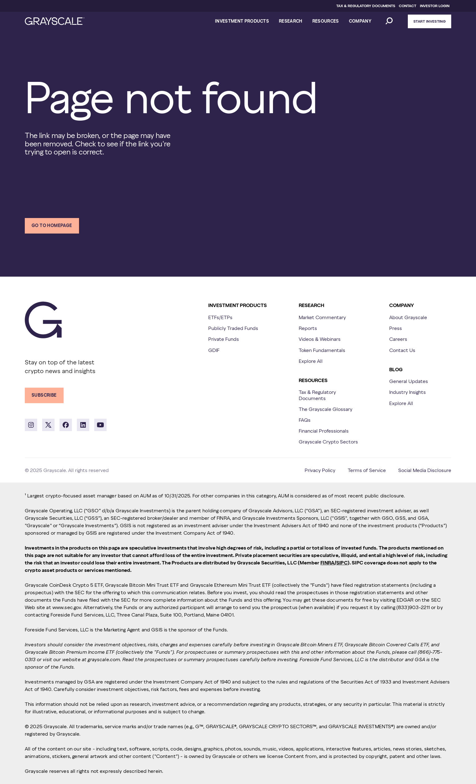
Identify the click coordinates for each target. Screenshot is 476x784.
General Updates (408, 381)
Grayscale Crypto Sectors (328, 441)
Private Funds (223, 339)
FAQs (305, 420)
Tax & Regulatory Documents (317, 395)
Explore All (311, 361)
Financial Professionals (324, 431)
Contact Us (402, 350)
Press (395, 328)
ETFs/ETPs (220, 317)
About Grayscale (408, 317)
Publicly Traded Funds (233, 328)
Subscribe (44, 395)
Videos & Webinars (320, 339)
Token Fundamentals (322, 350)
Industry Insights (407, 392)
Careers (398, 339)
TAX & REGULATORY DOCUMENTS (365, 6)
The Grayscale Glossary (325, 409)
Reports (308, 328)
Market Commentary (322, 317)
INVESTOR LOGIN (434, 6)
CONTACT (407, 6)
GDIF (213, 350)
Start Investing (429, 21)
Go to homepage (52, 225)
